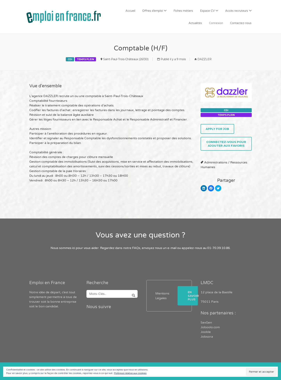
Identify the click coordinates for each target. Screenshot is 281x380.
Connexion (216, 23)
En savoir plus (193, 295)
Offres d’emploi (152, 10)
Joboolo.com (210, 327)
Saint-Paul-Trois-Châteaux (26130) (126, 59)
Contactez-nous (241, 23)
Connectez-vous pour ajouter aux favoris (226, 143)
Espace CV (207, 10)
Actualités (195, 23)
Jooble (206, 332)
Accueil (130, 10)
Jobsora (207, 337)
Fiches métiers (183, 10)
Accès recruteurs (236, 10)
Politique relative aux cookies (130, 373)
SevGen (206, 323)
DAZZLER (204, 59)
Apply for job (217, 129)
